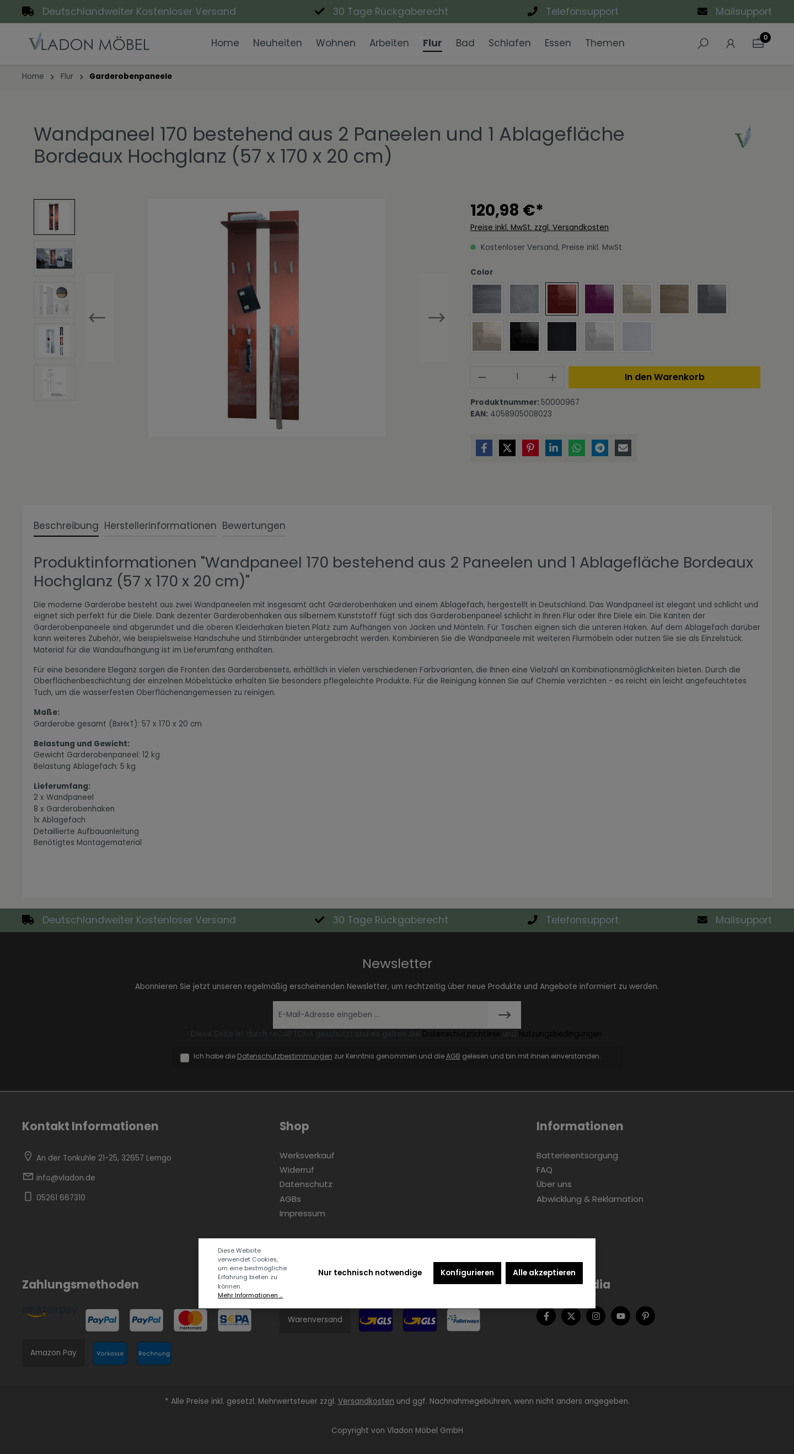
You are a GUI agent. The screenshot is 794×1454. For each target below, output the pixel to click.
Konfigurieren (467, 1273)
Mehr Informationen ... (250, 1295)
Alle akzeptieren (544, 1273)
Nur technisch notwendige (370, 1273)
